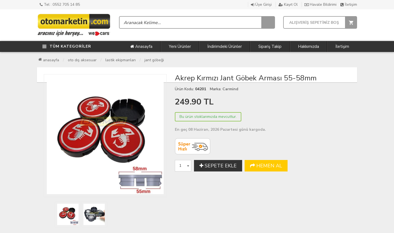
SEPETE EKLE (218, 165)
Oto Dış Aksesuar (82, 60)
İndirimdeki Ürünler (224, 46)
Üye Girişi (261, 4)
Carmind (230, 89)
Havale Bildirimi (321, 4)
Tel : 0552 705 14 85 (60, 4)
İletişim (348, 4)
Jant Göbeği (154, 60)
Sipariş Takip (270, 46)
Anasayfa (141, 46)
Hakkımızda (308, 46)
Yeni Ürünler (180, 46)
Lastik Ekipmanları (120, 60)
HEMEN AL (266, 165)
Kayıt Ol (288, 4)
